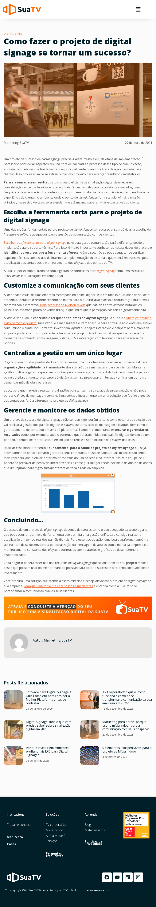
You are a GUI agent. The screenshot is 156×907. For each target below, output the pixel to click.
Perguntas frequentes (54, 854)
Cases (11, 844)
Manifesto (15, 837)
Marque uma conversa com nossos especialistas (58, 586)
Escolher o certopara (35, 242)
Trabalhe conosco (19, 824)
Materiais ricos (95, 830)
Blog (88, 824)
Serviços (51, 841)
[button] (138, 10)
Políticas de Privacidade (94, 842)
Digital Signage (13, 33)
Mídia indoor (54, 830)
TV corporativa (56, 824)
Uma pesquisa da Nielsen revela (62, 305)
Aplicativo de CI (56, 836)
